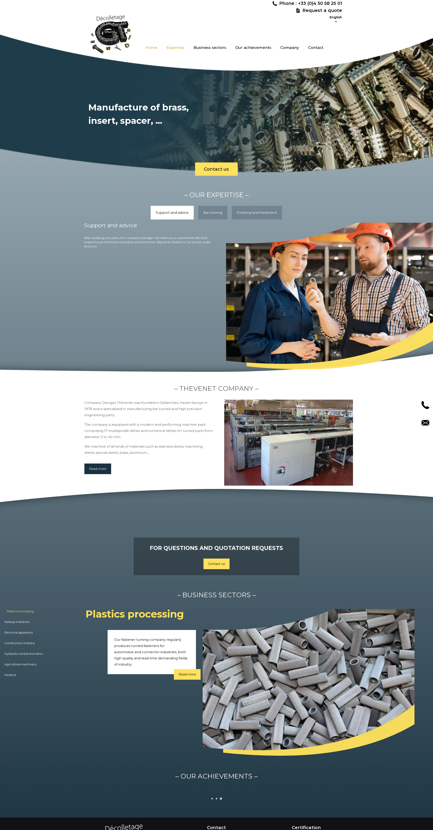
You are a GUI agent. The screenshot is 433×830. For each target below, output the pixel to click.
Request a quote (404, 19)
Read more (97, 473)
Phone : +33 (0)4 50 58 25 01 (392, 12)
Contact (425, 423)
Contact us (216, 169)
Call (425, 405)
